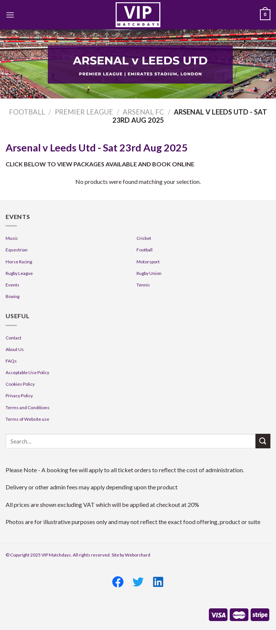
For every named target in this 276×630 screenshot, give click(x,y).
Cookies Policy (20, 384)
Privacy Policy (19, 395)
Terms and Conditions (28, 407)
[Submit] (262, 441)
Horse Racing (19, 261)
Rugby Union (149, 273)
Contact (13, 338)
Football (27, 112)
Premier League (84, 112)
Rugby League (19, 273)
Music (12, 238)
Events (12, 285)
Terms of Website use (27, 419)
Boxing (12, 296)
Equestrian (17, 250)
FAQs (11, 361)
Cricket (144, 238)
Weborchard (137, 555)
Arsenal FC (143, 112)
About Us (15, 349)
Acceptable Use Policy (27, 372)
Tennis (143, 285)
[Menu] (10, 15)
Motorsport (148, 261)
